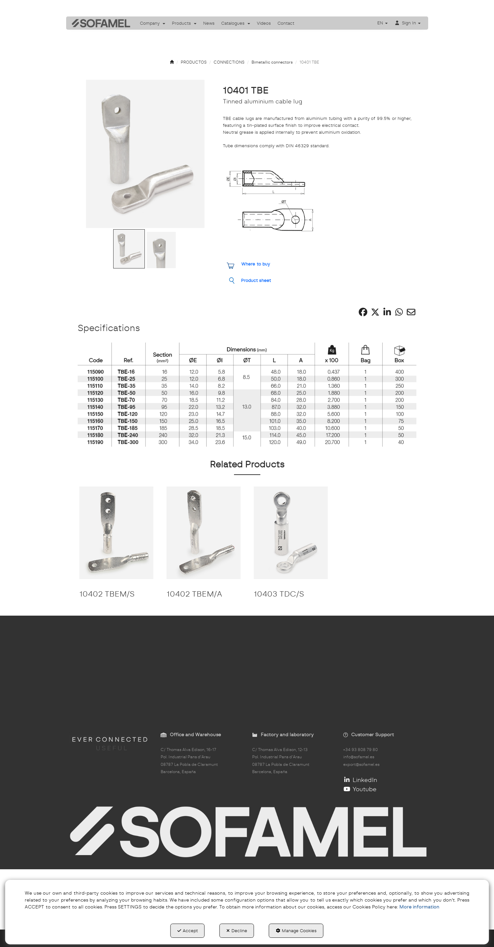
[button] (98, 23)
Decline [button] (236, 930)
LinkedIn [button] (360, 779)
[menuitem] (153, 23)
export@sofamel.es (361, 764)
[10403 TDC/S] (291, 533)
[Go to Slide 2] (161, 250)
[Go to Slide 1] (129, 249)
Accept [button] (187, 930)
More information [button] (419, 906)
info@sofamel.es (358, 757)
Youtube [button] (360, 789)
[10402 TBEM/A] (204, 533)
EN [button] (382, 22)
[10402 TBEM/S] (116, 533)
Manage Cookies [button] (296, 930)
